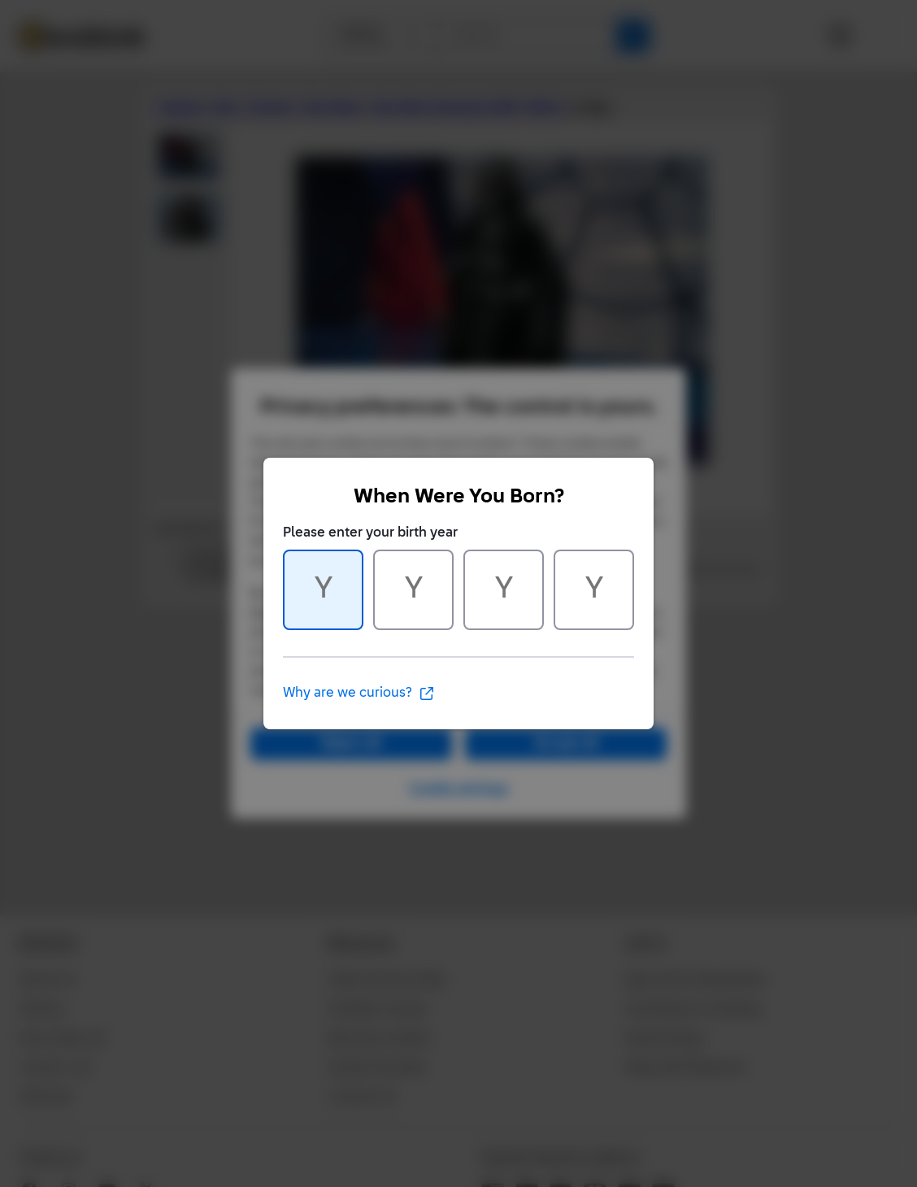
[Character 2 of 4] (413, 590)
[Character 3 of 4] (503, 590)
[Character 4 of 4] (594, 590)
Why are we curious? (359, 693)
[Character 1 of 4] (323, 590)
